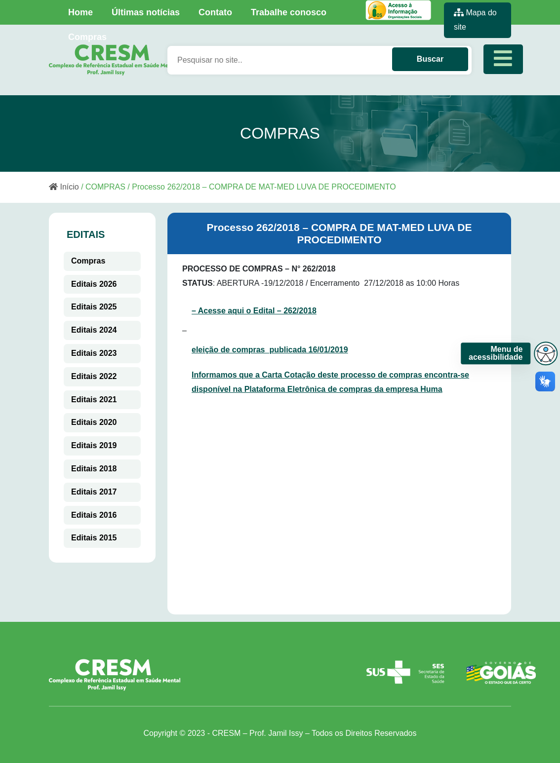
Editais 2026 (94, 284)
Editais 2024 (94, 330)
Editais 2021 (94, 399)
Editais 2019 (94, 445)
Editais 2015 (94, 538)
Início (64, 187)
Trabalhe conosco (288, 12)
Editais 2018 (94, 468)
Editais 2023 (94, 353)
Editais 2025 (94, 307)
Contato (215, 12)
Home (80, 12)
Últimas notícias (146, 12)
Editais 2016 (94, 515)
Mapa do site (475, 19)
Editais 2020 (94, 422)
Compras (87, 37)
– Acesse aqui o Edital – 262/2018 (254, 310)
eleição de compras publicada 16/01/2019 (270, 349)
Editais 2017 (94, 492)
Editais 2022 (94, 376)
